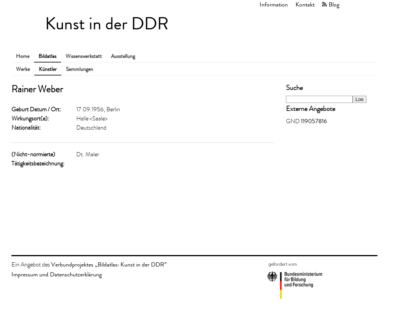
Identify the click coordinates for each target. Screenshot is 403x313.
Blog (334, 4)
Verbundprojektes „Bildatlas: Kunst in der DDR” (109, 264)
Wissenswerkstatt (84, 56)
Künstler (48, 69)
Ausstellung (123, 56)
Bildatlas (47, 56)
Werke (23, 69)
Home (22, 56)
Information (274, 4)
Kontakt (305, 4)
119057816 (314, 121)
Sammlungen (79, 69)
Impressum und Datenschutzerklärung (56, 274)
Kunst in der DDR (107, 23)
